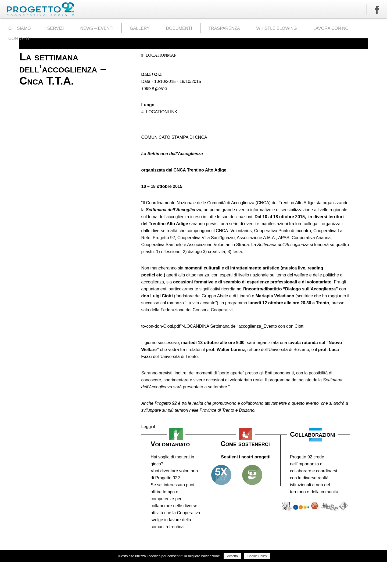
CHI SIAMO (19, 28)
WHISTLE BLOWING (276, 28)
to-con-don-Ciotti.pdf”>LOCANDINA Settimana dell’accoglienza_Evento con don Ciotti (222, 326)
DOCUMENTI (179, 28)
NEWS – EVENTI (97, 28)
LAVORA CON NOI (331, 28)
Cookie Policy (257, 556)
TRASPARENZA (224, 28)
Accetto (232, 556)
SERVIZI (55, 28)
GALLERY (140, 28)
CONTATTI (18, 38)
